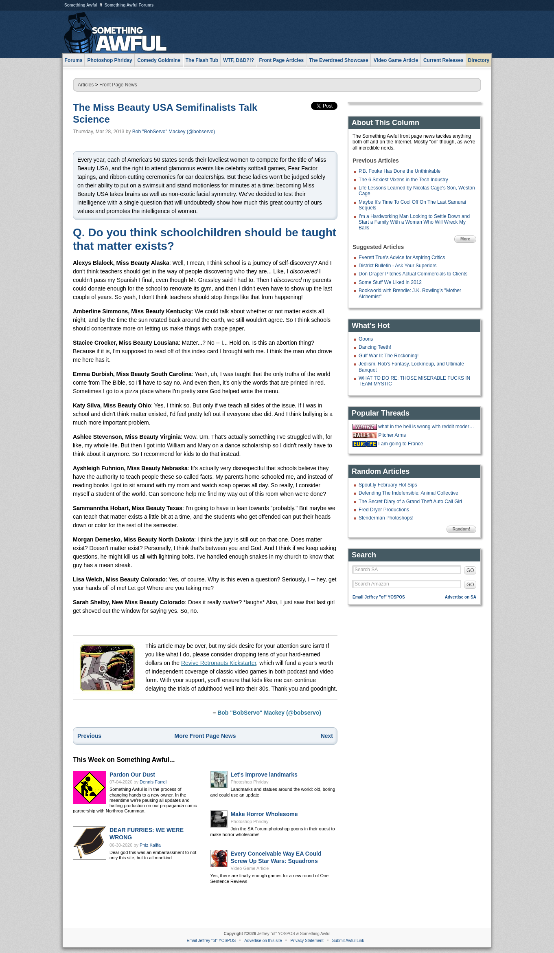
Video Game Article (250, 868)
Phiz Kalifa (150, 845)
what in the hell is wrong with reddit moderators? (426, 426)
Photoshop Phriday (250, 781)
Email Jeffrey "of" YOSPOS (379, 597)
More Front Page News (205, 736)
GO (470, 570)
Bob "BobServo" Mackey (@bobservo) (173, 131)
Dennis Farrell (153, 781)
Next (327, 736)
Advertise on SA (460, 597)
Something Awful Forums (129, 5)
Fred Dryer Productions (384, 510)
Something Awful (80, 5)
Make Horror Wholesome (264, 814)
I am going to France (400, 444)
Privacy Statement (307, 940)
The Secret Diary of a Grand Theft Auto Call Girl (410, 501)
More (465, 239)
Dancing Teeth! (375, 347)
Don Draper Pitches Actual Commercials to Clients (413, 274)
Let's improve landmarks (264, 774)
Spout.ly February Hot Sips (388, 485)
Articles (86, 85)
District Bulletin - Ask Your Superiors (397, 266)
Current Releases (443, 60)
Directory (479, 60)
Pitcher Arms (392, 435)
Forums (74, 60)
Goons (366, 339)
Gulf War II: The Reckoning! (388, 356)
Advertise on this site (263, 940)
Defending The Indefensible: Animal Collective (408, 493)
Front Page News (118, 85)
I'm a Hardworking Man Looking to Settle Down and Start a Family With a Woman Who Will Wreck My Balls (414, 222)
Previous (89, 736)
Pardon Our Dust (132, 774)
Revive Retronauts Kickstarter (218, 663)
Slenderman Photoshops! (386, 518)
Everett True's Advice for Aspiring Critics (402, 257)
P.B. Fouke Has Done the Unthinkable (399, 171)
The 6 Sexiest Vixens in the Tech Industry (403, 180)
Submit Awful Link (348, 940)
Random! (461, 529)
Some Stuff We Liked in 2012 (390, 282)
